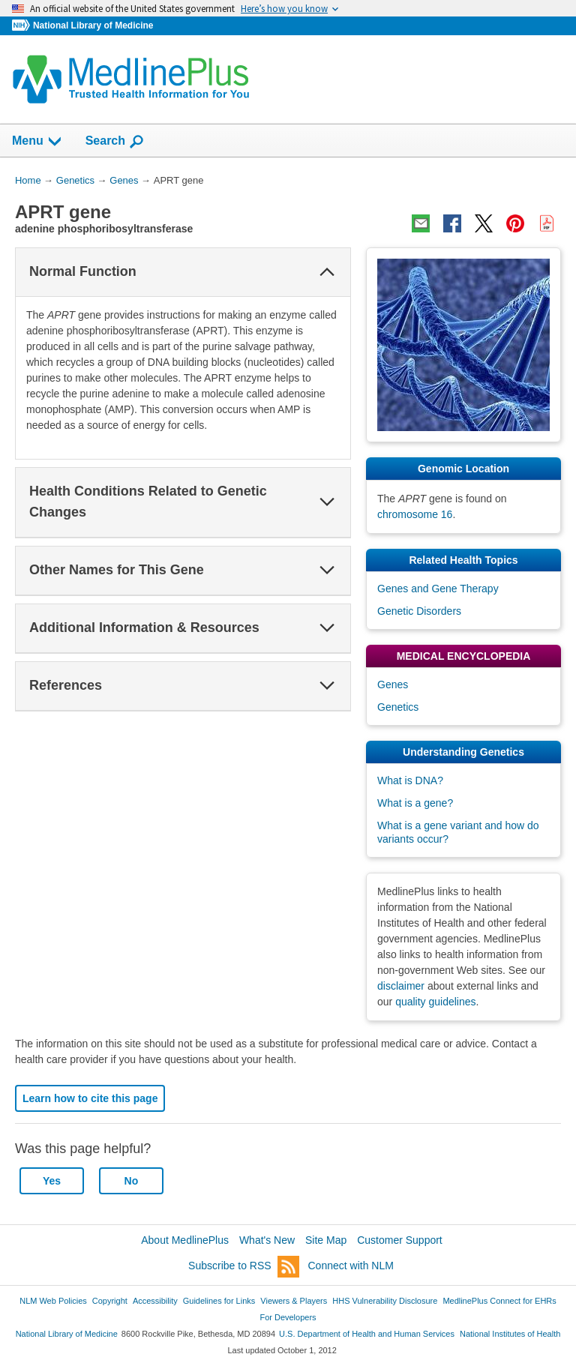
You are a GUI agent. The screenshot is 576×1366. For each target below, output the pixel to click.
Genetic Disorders (419, 611)
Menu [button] (37, 141)
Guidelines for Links (219, 1300)
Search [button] (115, 141)
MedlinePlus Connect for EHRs (499, 1300)
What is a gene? (415, 803)
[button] (327, 272)
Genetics (397, 707)
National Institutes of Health (510, 1333)
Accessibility (155, 1300)
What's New (267, 1240)
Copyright (110, 1300)
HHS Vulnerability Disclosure (384, 1300)
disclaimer (400, 986)
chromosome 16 (414, 514)
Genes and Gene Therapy (438, 589)
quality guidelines (435, 1002)
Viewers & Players (293, 1300)
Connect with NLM (351, 1266)
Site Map (325, 1240)
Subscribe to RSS (243, 1267)
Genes (392, 684)
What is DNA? (410, 780)
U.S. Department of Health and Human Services (366, 1333)
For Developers (288, 1317)
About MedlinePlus (185, 1240)
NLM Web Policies (53, 1300)
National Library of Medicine (93, 25)
